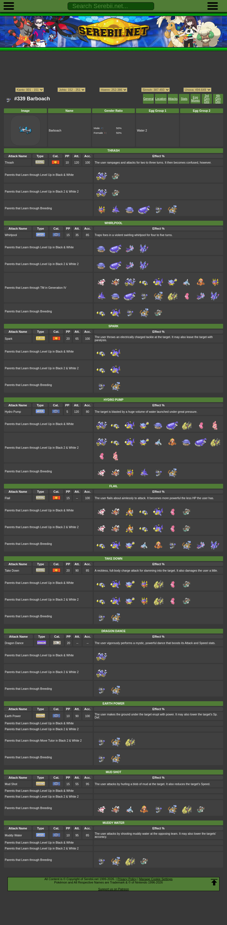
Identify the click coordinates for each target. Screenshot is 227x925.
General (148, 98)
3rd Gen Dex (207, 98)
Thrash (9, 162)
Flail (7, 498)
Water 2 (142, 130)
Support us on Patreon (113, 889)
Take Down (12, 570)
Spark (8, 338)
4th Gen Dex (218, 98)
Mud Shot (11, 784)
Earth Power (13, 716)
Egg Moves (195, 99)
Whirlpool (11, 235)
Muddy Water (13, 835)
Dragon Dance (14, 643)
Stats (184, 98)
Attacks (173, 98)
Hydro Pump (13, 411)
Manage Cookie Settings (156, 879)
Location (160, 98)
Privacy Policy (127, 879)
